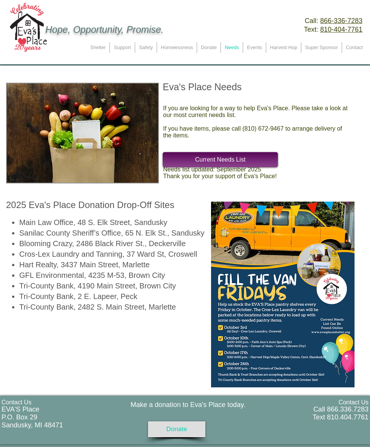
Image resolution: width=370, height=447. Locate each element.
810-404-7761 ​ (341, 29)
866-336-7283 (341, 21)
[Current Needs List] (220, 159)
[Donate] (176, 429)
